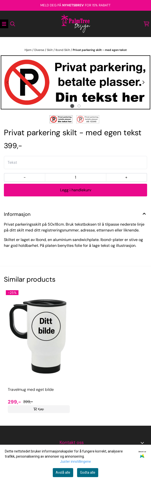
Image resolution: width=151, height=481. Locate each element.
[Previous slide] (8, 82)
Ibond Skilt (63, 50)
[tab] (72, 106)
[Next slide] (143, 82)
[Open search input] (12, 23)
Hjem (28, 50)
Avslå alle (63, 472)
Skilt (50, 50)
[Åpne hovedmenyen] (4, 23)
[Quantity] (75, 177)
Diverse (39, 50)
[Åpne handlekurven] (146, 23)
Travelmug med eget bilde (31, 389)
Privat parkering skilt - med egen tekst (100, 50)
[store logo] (75, 23)
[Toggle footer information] (143, 443)
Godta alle (87, 472)
